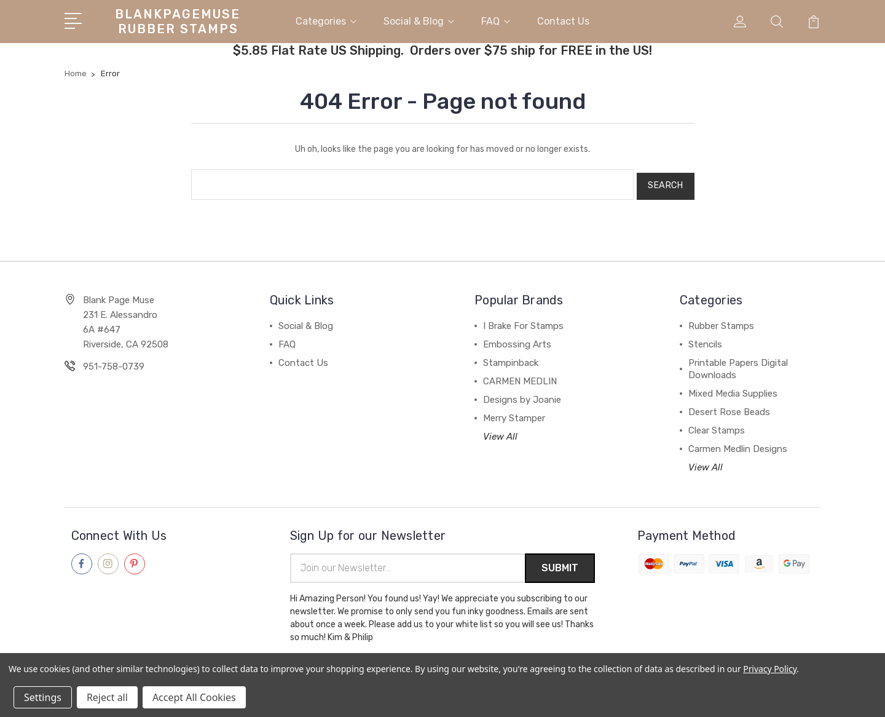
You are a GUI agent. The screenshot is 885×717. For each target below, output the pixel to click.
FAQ (495, 20)
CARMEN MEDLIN (520, 376)
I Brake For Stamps (523, 321)
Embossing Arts (517, 340)
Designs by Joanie (522, 395)
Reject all (107, 697)
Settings (42, 697)
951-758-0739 (113, 362)
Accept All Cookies (194, 697)
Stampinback (510, 358)
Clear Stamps (716, 426)
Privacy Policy (769, 669)
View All (500, 432)
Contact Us (563, 20)
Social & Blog (419, 20)
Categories (326, 20)
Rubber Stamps (721, 321)
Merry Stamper (514, 413)
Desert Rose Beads (729, 407)
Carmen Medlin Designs (737, 444)
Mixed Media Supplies (732, 389)
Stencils (705, 340)
